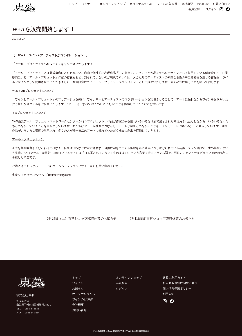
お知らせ (203, 3)
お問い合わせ (221, 3)
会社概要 (187, 3)
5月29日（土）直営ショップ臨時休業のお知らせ (82, 218)
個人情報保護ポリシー (177, 288)
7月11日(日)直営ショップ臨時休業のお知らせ (162, 218)
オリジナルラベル (141, 3)
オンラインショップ (113, 3)
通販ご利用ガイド (174, 277)
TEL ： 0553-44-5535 (27, 308)
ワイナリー (88, 3)
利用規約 (168, 293)
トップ (73, 3)
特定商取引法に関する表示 (180, 283)
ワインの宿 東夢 (167, 3)
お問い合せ (79, 310)
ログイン (211, 9)
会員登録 (194, 9)
